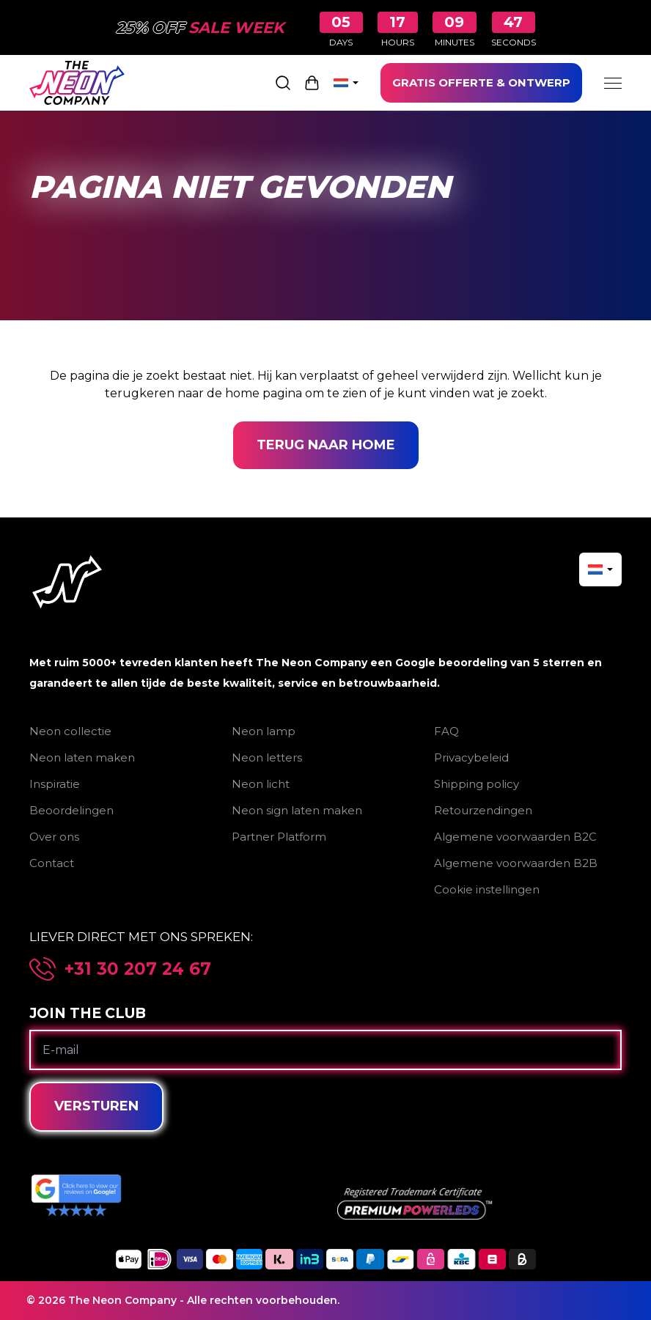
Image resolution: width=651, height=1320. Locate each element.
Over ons (54, 837)
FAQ (446, 731)
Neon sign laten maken (297, 810)
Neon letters (267, 757)
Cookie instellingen (487, 889)
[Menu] (613, 83)
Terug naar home (326, 445)
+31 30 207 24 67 (138, 969)
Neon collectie (70, 731)
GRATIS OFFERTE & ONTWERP (481, 82)
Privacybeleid (471, 757)
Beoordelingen (71, 810)
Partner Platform (279, 837)
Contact (51, 863)
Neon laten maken (82, 757)
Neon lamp (263, 731)
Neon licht (261, 784)
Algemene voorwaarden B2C (515, 837)
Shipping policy (476, 784)
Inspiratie (54, 784)
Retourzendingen (483, 810)
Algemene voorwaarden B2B (515, 863)
